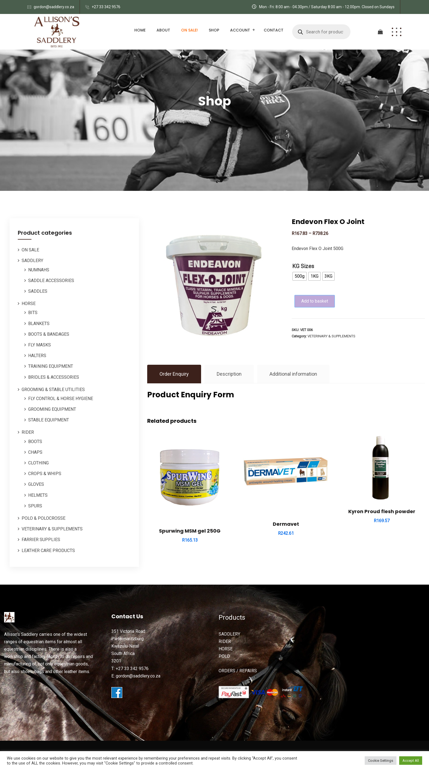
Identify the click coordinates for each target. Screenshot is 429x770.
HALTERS (37, 355)
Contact (273, 30)
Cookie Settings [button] (380, 760)
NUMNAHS (38, 269)
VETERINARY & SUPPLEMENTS (52, 528)
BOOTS (35, 441)
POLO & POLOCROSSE (43, 518)
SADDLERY (32, 260)
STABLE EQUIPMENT (48, 420)
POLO (224, 656)
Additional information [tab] (293, 374)
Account (240, 30)
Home (140, 30)
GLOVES (36, 484)
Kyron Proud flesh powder (381, 511)
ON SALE (30, 249)
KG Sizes (303, 266)
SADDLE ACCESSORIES (51, 280)
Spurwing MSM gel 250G (190, 530)
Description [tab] (229, 374)
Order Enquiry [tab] (174, 374)
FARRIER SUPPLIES (41, 539)
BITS (32, 312)
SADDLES (37, 291)
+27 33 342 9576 (106, 7)
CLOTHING (38, 463)
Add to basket (315, 301)
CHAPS (35, 452)
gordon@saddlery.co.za (54, 7)
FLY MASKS (39, 344)
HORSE (29, 303)
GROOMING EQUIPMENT (52, 409)
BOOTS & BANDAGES (48, 334)
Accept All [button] (410, 760)
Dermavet (286, 524)
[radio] (299, 276)
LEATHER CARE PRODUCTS (48, 550)
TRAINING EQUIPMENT (50, 366)
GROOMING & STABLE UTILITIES (53, 389)
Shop (214, 30)
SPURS (35, 505)
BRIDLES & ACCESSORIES (53, 377)
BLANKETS (39, 323)
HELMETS (38, 495)
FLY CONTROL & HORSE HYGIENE (60, 398)
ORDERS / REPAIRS (238, 670)
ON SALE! (189, 30)
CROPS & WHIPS (44, 473)
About (163, 30)
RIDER (28, 432)
